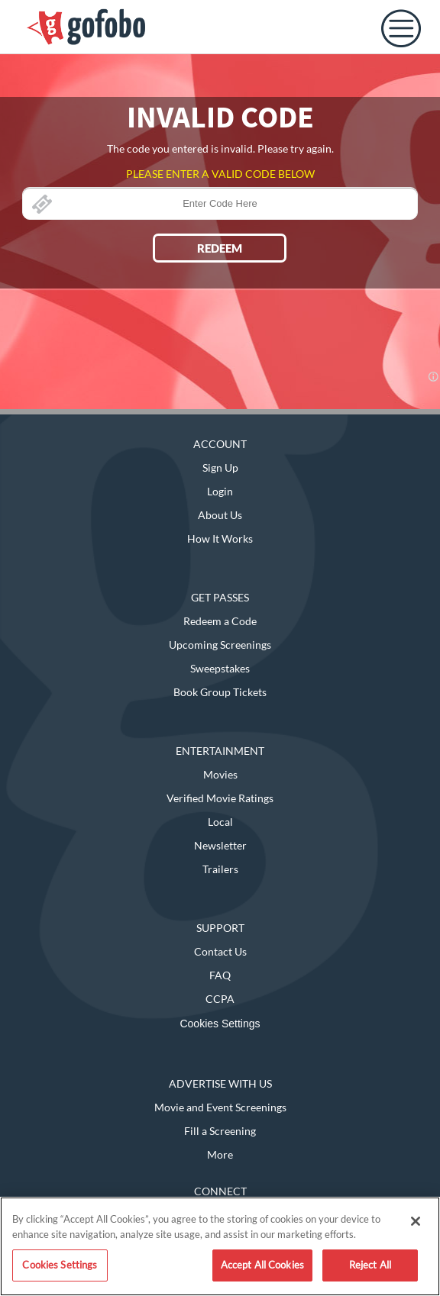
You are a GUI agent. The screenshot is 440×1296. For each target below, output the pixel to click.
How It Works (220, 538)
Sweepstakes (220, 668)
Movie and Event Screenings (220, 1107)
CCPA (220, 998)
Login (220, 491)
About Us (220, 514)
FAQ (220, 975)
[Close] (415, 1221)
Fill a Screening (220, 1130)
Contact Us (220, 951)
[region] (220, 1246)
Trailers (220, 868)
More (220, 1154)
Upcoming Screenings (220, 644)
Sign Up (220, 467)
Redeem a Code (220, 620)
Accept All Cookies (262, 1265)
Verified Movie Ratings (220, 797)
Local (220, 821)
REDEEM (219, 248)
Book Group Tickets (220, 691)
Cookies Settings (220, 1023)
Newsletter (220, 845)
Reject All (370, 1265)
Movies (220, 774)
